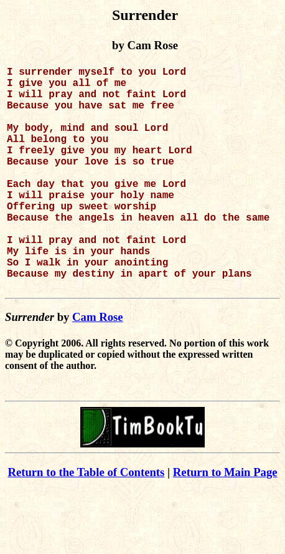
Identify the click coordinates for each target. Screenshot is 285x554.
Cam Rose (97, 366)
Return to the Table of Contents (85, 521)
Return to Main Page (225, 521)
